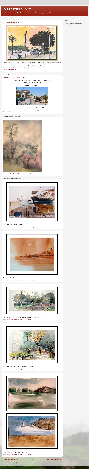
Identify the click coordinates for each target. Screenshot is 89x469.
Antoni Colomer (12, 69)
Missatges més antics (53, 459)
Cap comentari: (32, 110)
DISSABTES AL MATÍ (18, 9)
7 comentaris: (31, 67)
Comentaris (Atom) (14, 462)
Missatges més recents (10, 459)
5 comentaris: (28, 319)
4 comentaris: (24, 173)
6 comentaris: (28, 227)
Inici (32, 459)
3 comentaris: (28, 280)
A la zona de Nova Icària (11, 22)
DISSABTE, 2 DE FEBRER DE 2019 (15, 77)
